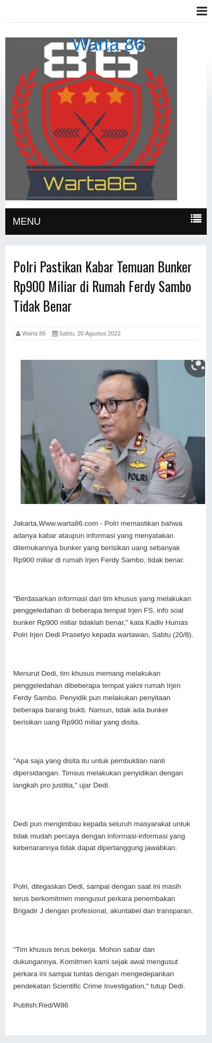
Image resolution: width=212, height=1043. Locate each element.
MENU (27, 221)
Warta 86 (108, 44)
